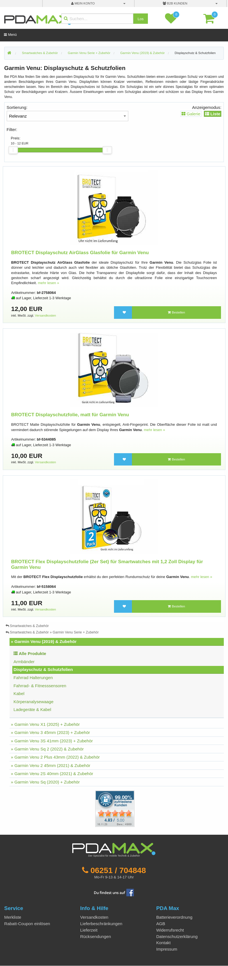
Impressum (166, 949)
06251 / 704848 (118, 870)
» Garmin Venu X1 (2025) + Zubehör (45, 724)
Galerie (191, 113)
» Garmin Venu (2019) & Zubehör (44, 641)
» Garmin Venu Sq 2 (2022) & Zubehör (47, 749)
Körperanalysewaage (33, 701)
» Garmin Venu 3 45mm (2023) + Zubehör (50, 732)
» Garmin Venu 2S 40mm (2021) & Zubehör (52, 773)
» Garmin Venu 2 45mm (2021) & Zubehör (50, 765)
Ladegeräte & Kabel (32, 709)
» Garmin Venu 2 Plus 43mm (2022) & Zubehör (55, 757)
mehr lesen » (48, 283)
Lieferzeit (88, 930)
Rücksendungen (95, 936)
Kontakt (163, 942)
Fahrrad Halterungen (33, 677)
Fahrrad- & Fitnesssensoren (39, 685)
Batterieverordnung (174, 917)
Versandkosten (45, 315)
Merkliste (12, 917)
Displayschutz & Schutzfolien (195, 53)
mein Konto (83, 3)
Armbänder (23, 661)
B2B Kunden (175, 3)
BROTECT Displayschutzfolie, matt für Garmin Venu (70, 414)
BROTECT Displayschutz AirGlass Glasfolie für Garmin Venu (80, 252)
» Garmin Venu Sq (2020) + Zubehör (45, 782)
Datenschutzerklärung (177, 936)
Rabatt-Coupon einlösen (27, 923)
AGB (160, 923)
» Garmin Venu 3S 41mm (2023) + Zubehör (52, 740)
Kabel (18, 693)
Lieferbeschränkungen (101, 923)
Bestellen (176, 312)
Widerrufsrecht (170, 930)
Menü (10, 35)
